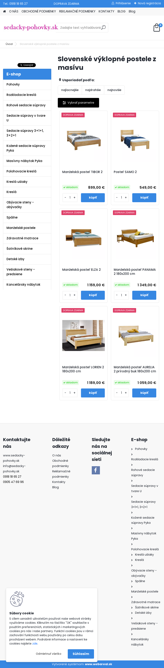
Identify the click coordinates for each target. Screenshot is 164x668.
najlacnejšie (70, 90)
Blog (132, 11)
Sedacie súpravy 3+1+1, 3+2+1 (25, 133)
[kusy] (70, 197)
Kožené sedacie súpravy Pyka (26, 148)
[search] (103, 29)
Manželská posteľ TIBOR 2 (82, 172)
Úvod (9, 44)
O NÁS (13, 11)
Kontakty (58, 482)
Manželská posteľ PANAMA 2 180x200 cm (135, 272)
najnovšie (114, 90)
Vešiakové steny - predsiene (21, 271)
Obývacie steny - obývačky (20, 204)
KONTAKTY (106, 11)
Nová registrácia (149, 3)
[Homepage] (4, 12)
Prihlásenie (123, 3)
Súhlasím (81, 653)
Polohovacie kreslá (21, 171)
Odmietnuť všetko (48, 654)
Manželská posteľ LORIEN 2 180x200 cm (83, 369)
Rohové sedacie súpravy (26, 105)
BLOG (122, 11)
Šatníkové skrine (20, 248)
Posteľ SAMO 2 (125, 172)
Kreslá (11, 192)
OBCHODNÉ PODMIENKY (39, 11)
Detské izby (15, 259)
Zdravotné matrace (22, 238)
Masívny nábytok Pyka (24, 161)
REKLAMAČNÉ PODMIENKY (77, 11)
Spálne (12, 217)
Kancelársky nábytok (23, 284)
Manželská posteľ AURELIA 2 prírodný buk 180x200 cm (135, 369)
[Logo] (31, 28)
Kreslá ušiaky (17, 182)
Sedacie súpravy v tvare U (26, 117)
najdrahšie (93, 90)
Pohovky (13, 84)
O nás (56, 455)
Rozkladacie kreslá (21, 95)
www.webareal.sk (98, 664)
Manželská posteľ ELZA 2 (81, 270)
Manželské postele (21, 228)
